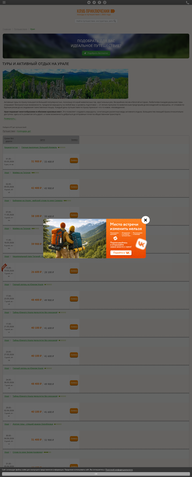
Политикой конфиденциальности (119, 469)
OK (96, 474)
